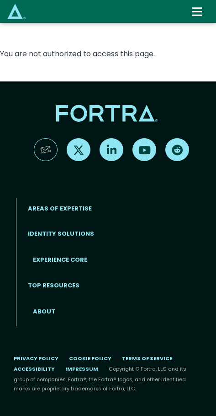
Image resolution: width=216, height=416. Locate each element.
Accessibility (34, 369)
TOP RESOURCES (53, 285)
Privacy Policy (36, 358)
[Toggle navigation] (198, 12)
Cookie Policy (90, 358)
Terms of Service (147, 358)
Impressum (81, 369)
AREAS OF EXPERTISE (60, 208)
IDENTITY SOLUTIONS (61, 233)
